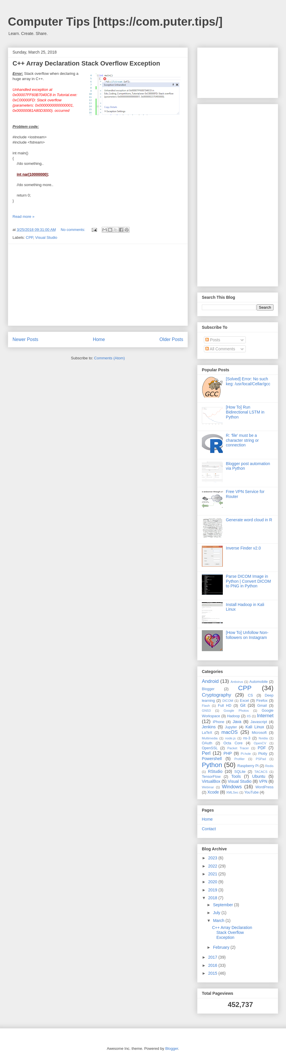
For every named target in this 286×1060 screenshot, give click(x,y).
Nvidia (263, 738)
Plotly (262, 754)
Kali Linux (255, 727)
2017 (213, 957)
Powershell (212, 758)
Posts (212, 340)
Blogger (208, 689)
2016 (213, 965)
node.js (230, 738)
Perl (206, 753)
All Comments (220, 349)
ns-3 (246, 738)
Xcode (213, 792)
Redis (269, 766)
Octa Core (232, 743)
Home (99, 339)
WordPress (264, 787)
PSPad (261, 759)
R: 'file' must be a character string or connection (242, 440)
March (219, 920)
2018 (213, 897)
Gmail (262, 706)
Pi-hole (246, 753)
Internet (265, 715)
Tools (236, 776)
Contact (209, 828)
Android (210, 681)
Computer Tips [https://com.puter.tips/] (115, 21)
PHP (227, 753)
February (221, 947)
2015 (213, 973)
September (223, 904)
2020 (213, 881)
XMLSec (232, 792)
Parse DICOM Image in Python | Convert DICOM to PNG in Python (248, 581)
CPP (29, 237)
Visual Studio (46, 237)
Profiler (239, 759)
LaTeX (207, 733)
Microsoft (259, 733)
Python (212, 764)
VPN (263, 781)
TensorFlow (211, 777)
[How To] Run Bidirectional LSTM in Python (245, 412)
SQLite (240, 772)
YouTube (251, 792)
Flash (206, 705)
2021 (213, 874)
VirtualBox (211, 781)
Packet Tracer (238, 748)
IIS (249, 716)
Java (237, 721)
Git (243, 705)
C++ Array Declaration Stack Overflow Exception (86, 63)
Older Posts (171, 339)
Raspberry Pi (248, 766)
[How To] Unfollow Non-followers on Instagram (247, 635)
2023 (213, 858)
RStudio (215, 771)
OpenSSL (210, 748)
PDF (262, 747)
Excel (244, 701)
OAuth (207, 743)
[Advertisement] (98, 284)
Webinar (208, 787)
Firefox (262, 701)
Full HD (224, 706)
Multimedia (210, 738)
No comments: (73, 229)
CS (250, 695)
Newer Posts (25, 339)
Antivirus (237, 681)
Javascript (258, 722)
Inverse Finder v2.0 (243, 548)
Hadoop (233, 716)
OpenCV (260, 743)
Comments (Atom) (109, 358)
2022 (213, 866)
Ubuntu (258, 776)
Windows (232, 786)
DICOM (227, 700)
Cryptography (216, 695)
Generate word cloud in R (249, 519)
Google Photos (236, 710)
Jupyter (231, 727)
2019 (213, 890)
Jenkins (209, 727)
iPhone (218, 722)
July (217, 912)
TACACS (261, 771)
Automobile (258, 682)
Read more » (23, 216)
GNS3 (206, 710)
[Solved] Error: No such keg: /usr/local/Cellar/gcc (248, 381)
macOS (229, 732)
